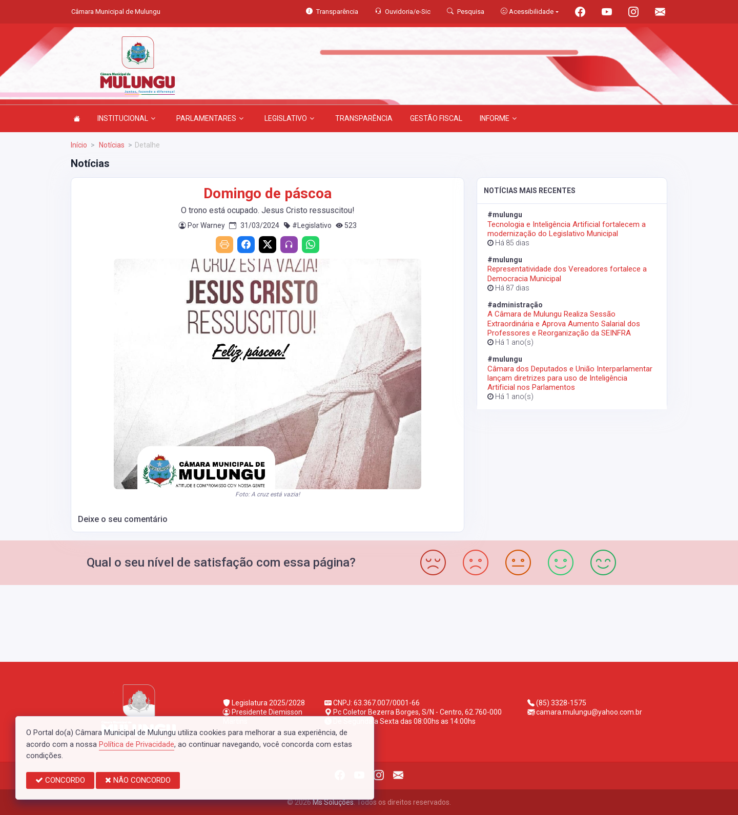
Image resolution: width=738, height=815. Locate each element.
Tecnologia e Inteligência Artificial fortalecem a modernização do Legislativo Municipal (566, 229)
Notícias (111, 145)
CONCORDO (60, 780)
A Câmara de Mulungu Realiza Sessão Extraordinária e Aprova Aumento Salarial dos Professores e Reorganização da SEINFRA (563, 323)
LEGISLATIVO (289, 118)
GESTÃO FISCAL (436, 118)
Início (79, 145)
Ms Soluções (333, 802)
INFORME (498, 118)
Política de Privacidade (136, 744)
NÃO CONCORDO (138, 780)
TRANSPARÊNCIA (364, 118)
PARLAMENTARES (209, 118)
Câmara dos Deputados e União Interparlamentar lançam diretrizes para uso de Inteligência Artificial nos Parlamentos (569, 378)
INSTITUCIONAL (126, 118)
